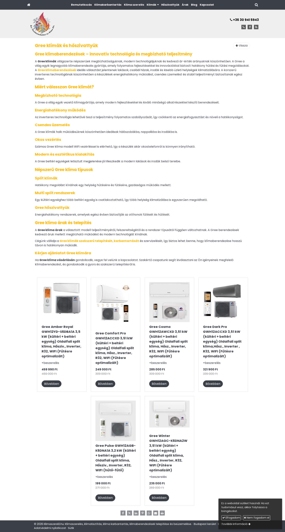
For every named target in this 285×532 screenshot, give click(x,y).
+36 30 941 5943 (244, 20)
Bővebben (51, 384)
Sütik (71, 528)
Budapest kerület (205, 524)
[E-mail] (155, 513)
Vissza (242, 45)
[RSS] (256, 27)
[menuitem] (81, 5)
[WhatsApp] (149, 513)
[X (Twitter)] (129, 513)
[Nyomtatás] (162, 513)
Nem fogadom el (256, 517)
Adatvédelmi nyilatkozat (50, 528)
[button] (256, 5)
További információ (234, 524)
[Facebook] (249, 27)
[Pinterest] (142, 513)
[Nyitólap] (28, 5)
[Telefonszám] (243, 27)
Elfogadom (231, 517)
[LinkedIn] (136, 513)
